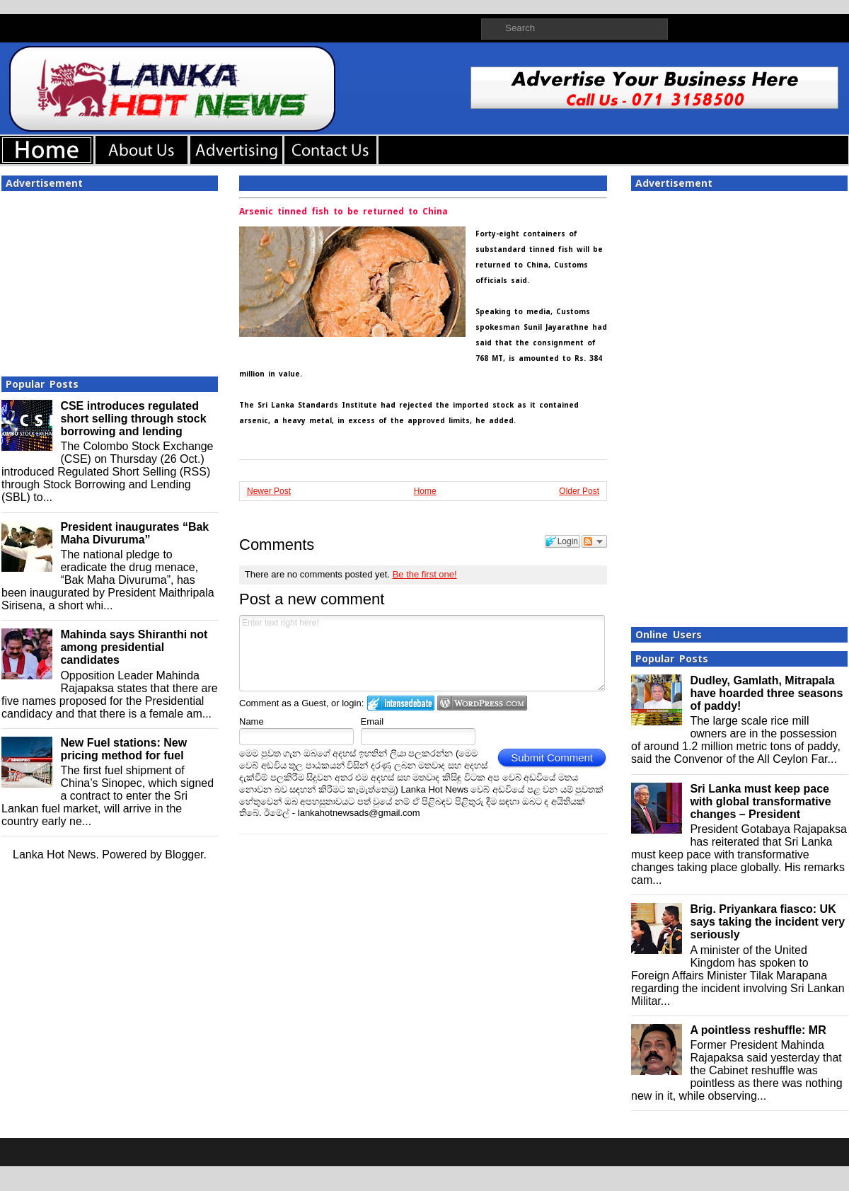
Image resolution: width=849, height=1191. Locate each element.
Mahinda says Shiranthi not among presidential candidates (133, 647)
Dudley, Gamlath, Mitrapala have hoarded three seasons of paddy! (766, 693)
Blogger (184, 854)
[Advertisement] (109, 279)
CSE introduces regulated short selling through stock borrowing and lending (133, 418)
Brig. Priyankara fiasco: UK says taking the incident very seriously (767, 921)
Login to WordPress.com (482, 703)
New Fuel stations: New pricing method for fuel (123, 749)
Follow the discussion (594, 541)
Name (251, 721)
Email (372, 721)
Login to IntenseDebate (400, 703)
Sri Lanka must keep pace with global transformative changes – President (760, 801)
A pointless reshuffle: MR (758, 1030)
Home (425, 491)
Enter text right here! (422, 653)
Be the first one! (425, 574)
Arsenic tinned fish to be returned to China (343, 211)
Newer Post (269, 491)
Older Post (579, 491)
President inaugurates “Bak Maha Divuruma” (134, 533)
